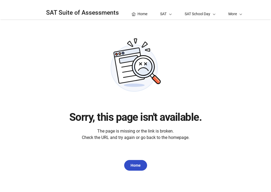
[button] (235, 9)
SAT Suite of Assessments (82, 12)
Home (136, 165)
